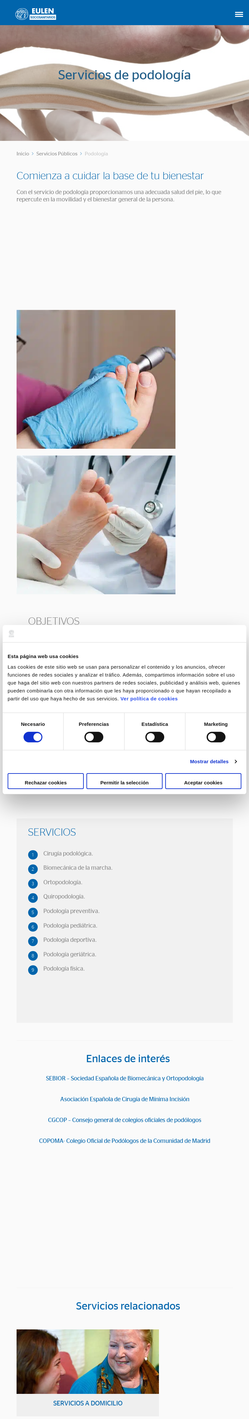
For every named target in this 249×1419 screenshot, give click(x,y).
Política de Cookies (113, 1396)
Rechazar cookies (46, 782)
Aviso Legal (72, 1396)
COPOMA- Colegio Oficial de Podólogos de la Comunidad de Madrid (124, 975)
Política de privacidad (165, 1396)
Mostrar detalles (209, 761)
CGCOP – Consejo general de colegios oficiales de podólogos (124, 954)
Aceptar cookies (203, 782)
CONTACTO (125, 1360)
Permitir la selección (124, 782)
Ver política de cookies (149, 698)
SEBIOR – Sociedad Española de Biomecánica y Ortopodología (125, 912)
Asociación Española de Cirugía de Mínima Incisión (124, 933)
